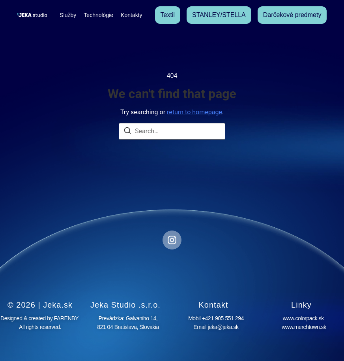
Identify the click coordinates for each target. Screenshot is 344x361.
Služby (68, 15)
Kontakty (131, 15)
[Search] (127, 131)
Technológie (98, 15)
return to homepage (194, 112)
